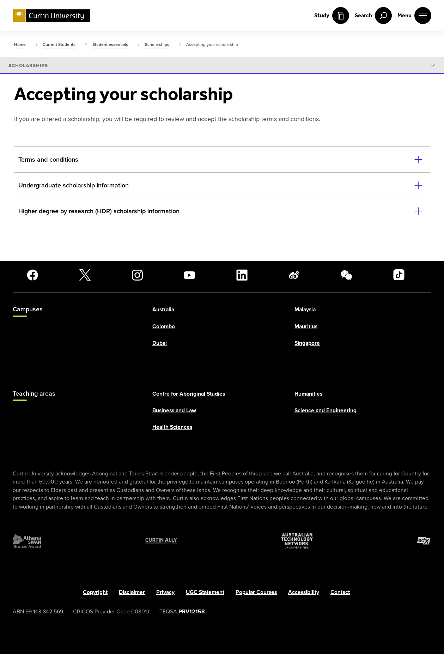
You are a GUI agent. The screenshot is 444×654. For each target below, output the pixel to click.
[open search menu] (373, 15)
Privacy (165, 592)
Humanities (308, 394)
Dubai (159, 343)
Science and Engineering (325, 410)
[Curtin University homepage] (51, 15)
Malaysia (305, 309)
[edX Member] (424, 541)
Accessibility (303, 592)
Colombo (163, 326)
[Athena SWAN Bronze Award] (27, 541)
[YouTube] (189, 275)
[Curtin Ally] (161, 541)
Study (331, 15)
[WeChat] (346, 275)
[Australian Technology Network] (297, 541)
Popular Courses (256, 592)
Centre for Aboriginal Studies (188, 394)
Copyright (95, 592)
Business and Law (174, 410)
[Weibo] (294, 275)
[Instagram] (137, 275)
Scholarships (28, 65)
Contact (340, 592)
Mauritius (305, 326)
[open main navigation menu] (414, 15)
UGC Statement (205, 592)
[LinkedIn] (242, 275)
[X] (85, 275)
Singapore (307, 343)
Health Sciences (172, 427)
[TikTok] (399, 275)
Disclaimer (132, 592)
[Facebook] (32, 275)
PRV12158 (191, 611)
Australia (163, 309)
